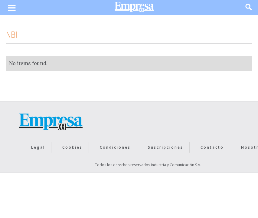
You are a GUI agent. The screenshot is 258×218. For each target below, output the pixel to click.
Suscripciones (165, 147)
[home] (134, 8)
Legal (38, 147)
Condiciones (115, 147)
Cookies (72, 147)
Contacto (212, 147)
